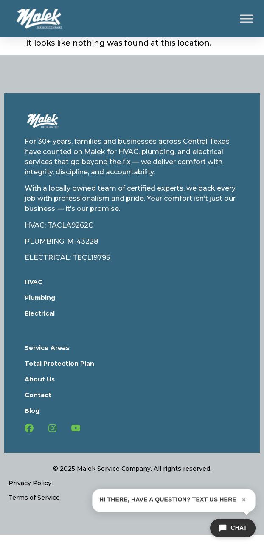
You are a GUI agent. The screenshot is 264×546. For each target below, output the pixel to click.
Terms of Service (34, 497)
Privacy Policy (29, 483)
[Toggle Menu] (246, 18)
